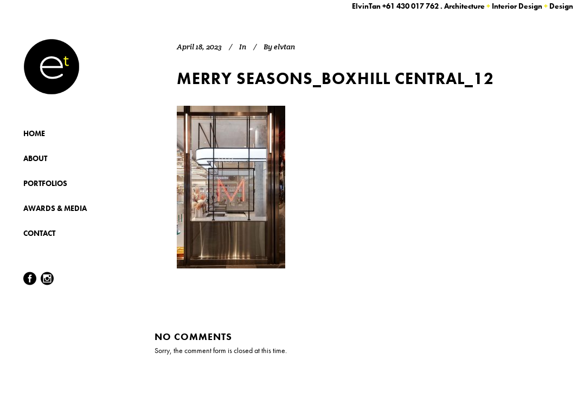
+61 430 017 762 (410, 6)
